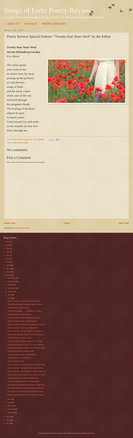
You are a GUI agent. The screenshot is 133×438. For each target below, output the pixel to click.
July (9, 295)
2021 (8, 255)
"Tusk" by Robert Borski (15, 361)
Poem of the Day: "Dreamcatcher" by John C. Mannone (26, 371)
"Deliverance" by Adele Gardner (18, 308)
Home (67, 223)
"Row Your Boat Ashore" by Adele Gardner (22, 321)
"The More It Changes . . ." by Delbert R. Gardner (24, 311)
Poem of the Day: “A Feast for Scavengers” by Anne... (25, 391)
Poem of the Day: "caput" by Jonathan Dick (22, 328)
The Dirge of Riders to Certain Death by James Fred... (26, 388)
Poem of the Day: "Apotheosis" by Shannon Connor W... (26, 324)
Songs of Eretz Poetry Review (48, 10)
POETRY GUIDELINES (54, 23)
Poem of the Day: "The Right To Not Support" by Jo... (25, 368)
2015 (8, 275)
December (11, 278)
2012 (8, 423)
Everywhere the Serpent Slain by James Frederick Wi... (26, 385)
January (11, 412)
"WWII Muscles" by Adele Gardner (19, 314)
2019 (8, 262)
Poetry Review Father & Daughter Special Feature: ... (25, 304)
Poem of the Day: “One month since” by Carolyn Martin (26, 365)
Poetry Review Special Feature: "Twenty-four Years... (25, 395)
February (11, 409)
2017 (8, 269)
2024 (8, 245)
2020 (8, 259)
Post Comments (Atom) (22, 228)
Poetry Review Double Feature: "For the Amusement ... (26, 344)
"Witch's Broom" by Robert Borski (18, 358)
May (9, 399)
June (10, 298)
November (11, 281)
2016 (8, 272)
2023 (8, 248)
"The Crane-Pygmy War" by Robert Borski (21, 355)
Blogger (92, 433)
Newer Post (9, 223)
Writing (25, 143)
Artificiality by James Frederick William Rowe (22, 378)
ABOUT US (13, 23)
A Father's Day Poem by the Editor (19, 338)
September (12, 288)
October (11, 285)
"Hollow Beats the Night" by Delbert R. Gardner (23, 318)
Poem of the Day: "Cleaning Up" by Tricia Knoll (23, 301)
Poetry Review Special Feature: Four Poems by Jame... (26, 375)
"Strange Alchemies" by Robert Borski (20, 351)
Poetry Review (17, 143)
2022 (8, 252)
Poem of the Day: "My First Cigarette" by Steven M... (25, 331)
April (9, 402)
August (10, 291)
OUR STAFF (30, 23)
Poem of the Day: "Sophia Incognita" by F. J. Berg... (25, 341)
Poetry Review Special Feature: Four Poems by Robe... (26, 348)
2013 (8, 420)
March (10, 406)
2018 (8, 265)
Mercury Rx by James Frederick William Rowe (23, 381)
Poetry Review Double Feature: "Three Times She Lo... (26, 334)
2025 (8, 242)
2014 (8, 417)
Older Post (123, 223)
